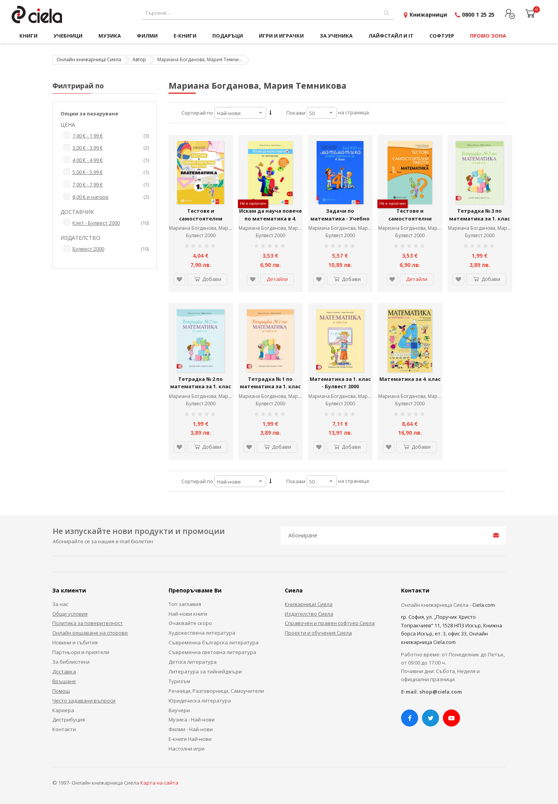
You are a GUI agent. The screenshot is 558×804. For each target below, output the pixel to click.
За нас (60, 604)
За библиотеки (71, 661)
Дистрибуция (68, 719)
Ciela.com (483, 604)
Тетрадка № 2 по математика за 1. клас (200, 382)
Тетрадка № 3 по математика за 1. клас (479, 214)
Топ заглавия (185, 604)
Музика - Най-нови (192, 719)
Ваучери (179, 710)
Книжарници (428, 14)
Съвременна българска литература (213, 642)
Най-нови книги (188, 613)
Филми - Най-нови (191, 729)
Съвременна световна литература (212, 652)
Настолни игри (187, 748)
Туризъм (179, 681)
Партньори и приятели (80, 652)
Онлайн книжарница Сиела (89, 59)
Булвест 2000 (200, 235)
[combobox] (268, 13)
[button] (179, 279)
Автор (139, 59)
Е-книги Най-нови (190, 738)
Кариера (63, 710)
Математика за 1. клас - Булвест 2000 (340, 382)
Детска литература (193, 661)
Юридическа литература (200, 700)
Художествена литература (202, 632)
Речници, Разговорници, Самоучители (216, 690)
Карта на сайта (159, 782)
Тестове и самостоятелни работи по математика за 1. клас (200, 222)
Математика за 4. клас (410, 378)
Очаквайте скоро (190, 623)
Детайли (277, 278)
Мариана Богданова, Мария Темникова (215, 228)
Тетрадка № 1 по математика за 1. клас (270, 382)
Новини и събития (75, 642)
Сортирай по (197, 112)
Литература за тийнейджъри (205, 671)
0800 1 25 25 (478, 14)
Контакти (64, 729)
